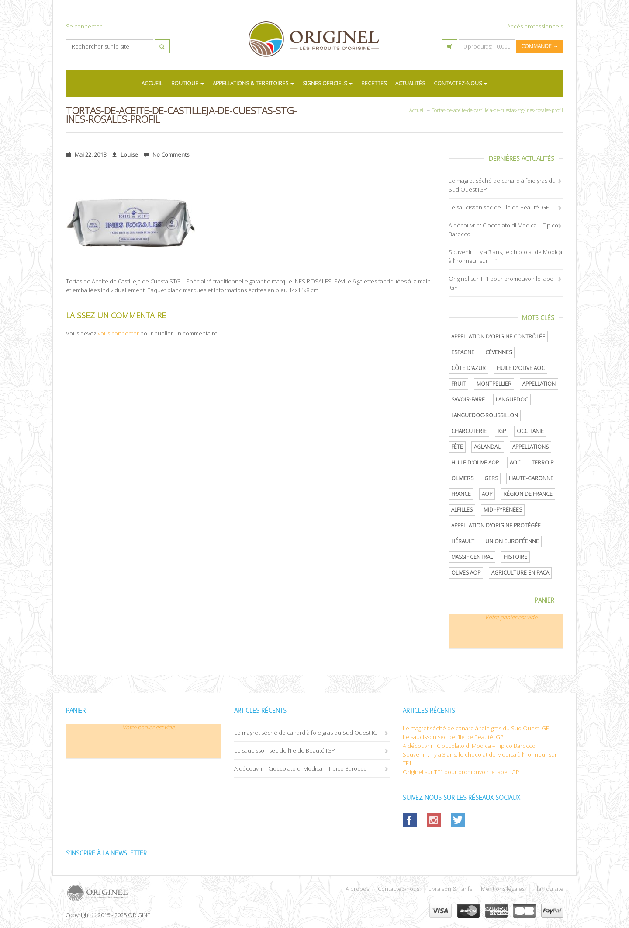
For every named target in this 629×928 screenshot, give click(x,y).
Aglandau (487, 446)
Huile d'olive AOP (475, 462)
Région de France (528, 494)
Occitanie (530, 431)
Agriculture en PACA (520, 572)
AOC (515, 462)
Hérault (462, 541)
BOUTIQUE (187, 83)
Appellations (530, 446)
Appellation (539, 383)
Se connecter (84, 26)
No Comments (166, 154)
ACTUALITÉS (410, 83)
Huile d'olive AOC (521, 368)
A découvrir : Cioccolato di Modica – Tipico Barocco (300, 768)
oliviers (462, 478)
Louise (125, 154)
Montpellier (494, 383)
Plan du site (548, 889)
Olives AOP (465, 572)
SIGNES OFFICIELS (328, 83)
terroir (543, 462)
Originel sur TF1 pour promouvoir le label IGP (461, 772)
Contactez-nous (398, 889)
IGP (502, 431)
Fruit (458, 383)
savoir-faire (468, 399)
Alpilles (462, 509)
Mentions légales (503, 889)
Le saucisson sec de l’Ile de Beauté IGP (499, 207)
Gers (491, 478)
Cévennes (498, 352)
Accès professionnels (535, 26)
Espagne (462, 352)
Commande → (539, 46)
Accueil (417, 110)
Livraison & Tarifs (450, 889)
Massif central (472, 557)
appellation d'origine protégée (496, 525)
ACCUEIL (152, 83)
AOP (487, 494)
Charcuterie (469, 431)
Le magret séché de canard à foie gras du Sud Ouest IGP (307, 732)
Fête (457, 446)
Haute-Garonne (531, 478)
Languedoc (512, 399)
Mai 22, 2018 (86, 154)
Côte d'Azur (468, 368)
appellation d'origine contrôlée (498, 336)
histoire (515, 557)
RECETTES (374, 83)
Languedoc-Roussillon (484, 415)
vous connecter (118, 333)
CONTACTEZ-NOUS (460, 83)
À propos (357, 889)
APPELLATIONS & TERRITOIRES (253, 83)
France (461, 494)
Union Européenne (512, 541)
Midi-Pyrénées (503, 509)
